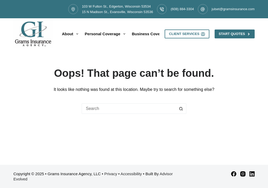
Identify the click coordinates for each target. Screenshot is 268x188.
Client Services (187, 34)
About (71, 34)
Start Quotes (234, 34)
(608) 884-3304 (182, 9)
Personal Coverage (106, 34)
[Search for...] (129, 108)
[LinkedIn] (252, 174)
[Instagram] (242, 174)
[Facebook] (233, 174)
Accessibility (131, 174)
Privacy (110, 174)
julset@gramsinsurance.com (233, 9)
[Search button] (181, 108)
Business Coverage (153, 34)
